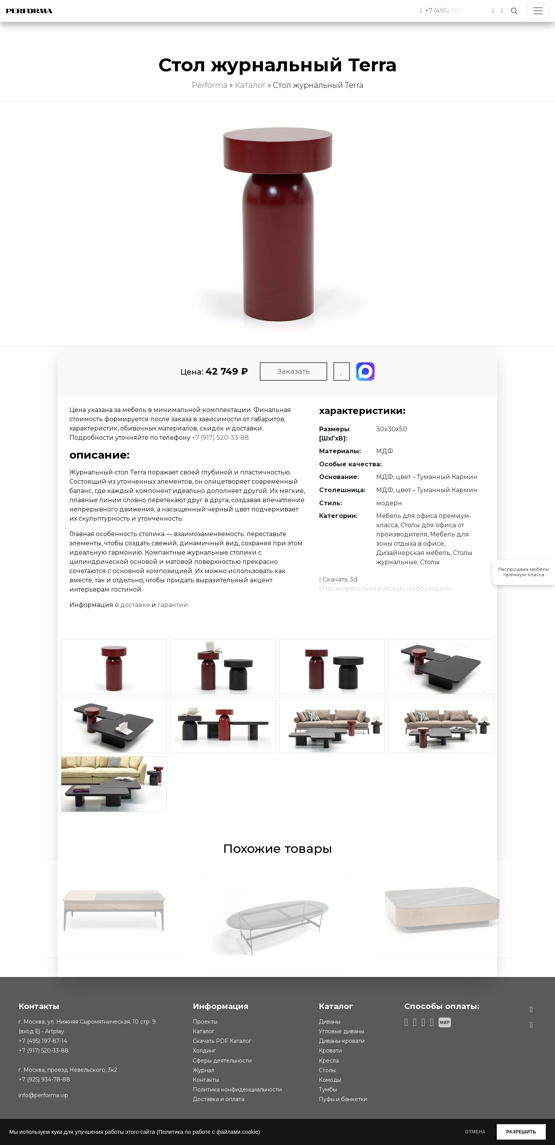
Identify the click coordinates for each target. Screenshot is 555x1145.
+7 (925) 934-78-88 (44, 1079)
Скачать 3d (338, 579)
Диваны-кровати (342, 1040)
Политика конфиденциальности (237, 1089)
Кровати (330, 1050)
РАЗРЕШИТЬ (517, 1132)
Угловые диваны (341, 1031)
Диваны (329, 1021)
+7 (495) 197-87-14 (42, 1040)
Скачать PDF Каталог (222, 1040)
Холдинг (204, 1050)
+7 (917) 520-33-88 (220, 437)
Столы (327, 1070)
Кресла (329, 1060)
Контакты (206, 1079)
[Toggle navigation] (538, 10)
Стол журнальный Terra (318, 85)
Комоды (330, 1079)
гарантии (173, 605)
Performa (209, 85)
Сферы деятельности (222, 1060)
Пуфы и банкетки (343, 1099)
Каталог (250, 85)
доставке (135, 605)
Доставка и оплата (218, 1099)
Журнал (203, 1070)
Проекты (205, 1021)
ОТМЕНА (464, 1132)
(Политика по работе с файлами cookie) (208, 1132)
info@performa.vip (43, 1095)
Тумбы (328, 1089)
